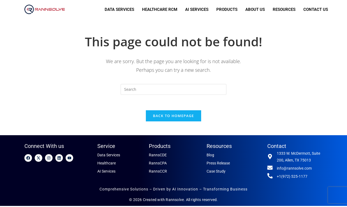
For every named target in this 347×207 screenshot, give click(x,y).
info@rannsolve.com (294, 169)
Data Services (108, 156)
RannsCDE (158, 156)
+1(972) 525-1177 (292, 177)
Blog (210, 156)
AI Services (106, 172)
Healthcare (106, 164)
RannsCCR (158, 172)
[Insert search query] (173, 89)
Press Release (218, 164)
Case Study (216, 172)
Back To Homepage (173, 116)
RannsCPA (158, 164)
